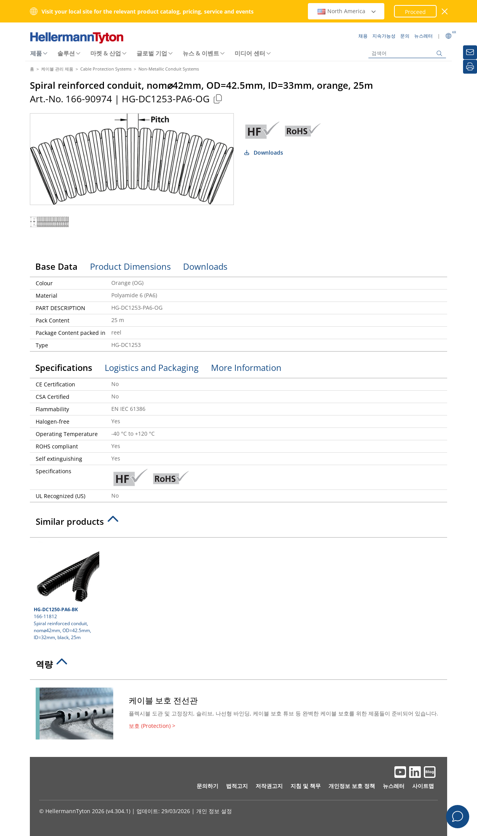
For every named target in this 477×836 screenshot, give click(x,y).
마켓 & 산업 (105, 53)
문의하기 (207, 785)
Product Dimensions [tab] (130, 266)
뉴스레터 (393, 785)
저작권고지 (269, 785)
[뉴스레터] (470, 52)
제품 (36, 53)
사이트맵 (423, 785)
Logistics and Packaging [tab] (152, 367)
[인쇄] (470, 67)
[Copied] (217, 98)
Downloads (263, 152)
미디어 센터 (250, 53)
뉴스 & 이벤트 (201, 53)
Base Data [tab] (56, 266)
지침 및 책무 (305, 785)
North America (347, 11)
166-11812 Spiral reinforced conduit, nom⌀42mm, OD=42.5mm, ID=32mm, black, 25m (65, 591)
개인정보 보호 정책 (351, 785)
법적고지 (237, 785)
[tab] (238, 523)
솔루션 (66, 53)
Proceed (415, 12)
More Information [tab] (246, 367)
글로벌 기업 (152, 53)
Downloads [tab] (205, 266)
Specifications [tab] (63, 367)
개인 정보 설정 (214, 811)
